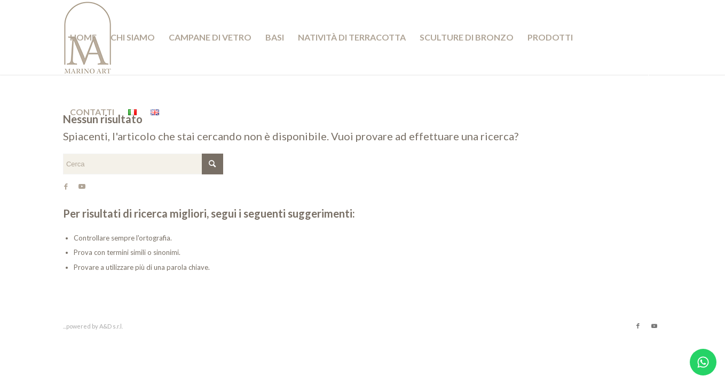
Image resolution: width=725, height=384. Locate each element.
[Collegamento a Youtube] (82, 186)
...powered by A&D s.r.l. (93, 326)
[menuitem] (83, 37)
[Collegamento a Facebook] (66, 186)
